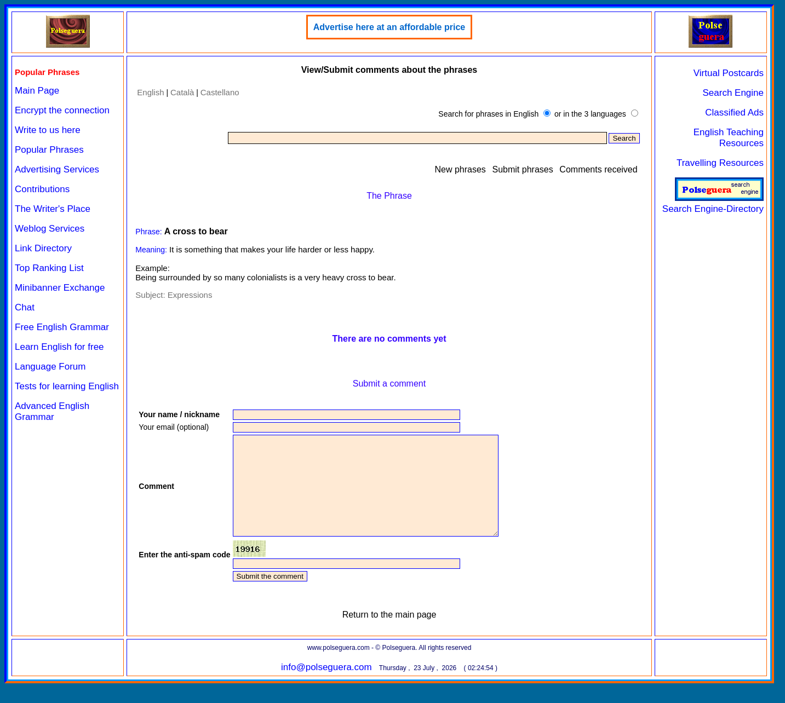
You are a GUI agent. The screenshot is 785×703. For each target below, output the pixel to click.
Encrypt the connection (62, 110)
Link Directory (43, 248)
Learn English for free (59, 347)
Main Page (37, 90)
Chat (25, 307)
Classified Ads (734, 112)
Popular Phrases (49, 150)
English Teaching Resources (729, 137)
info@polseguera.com (326, 687)
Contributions (42, 189)
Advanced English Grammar (52, 411)
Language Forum (50, 366)
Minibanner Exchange (60, 288)
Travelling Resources (720, 163)
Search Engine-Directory (713, 203)
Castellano (219, 92)
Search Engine (733, 93)
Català (182, 92)
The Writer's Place (52, 209)
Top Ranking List (49, 268)
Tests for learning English (67, 386)
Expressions (190, 294)
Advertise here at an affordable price (389, 27)
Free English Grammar (62, 327)
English (150, 92)
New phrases (459, 169)
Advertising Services (57, 169)
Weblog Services (49, 228)
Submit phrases (522, 169)
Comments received (598, 169)
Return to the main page (389, 634)
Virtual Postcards (729, 73)
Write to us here (48, 130)
